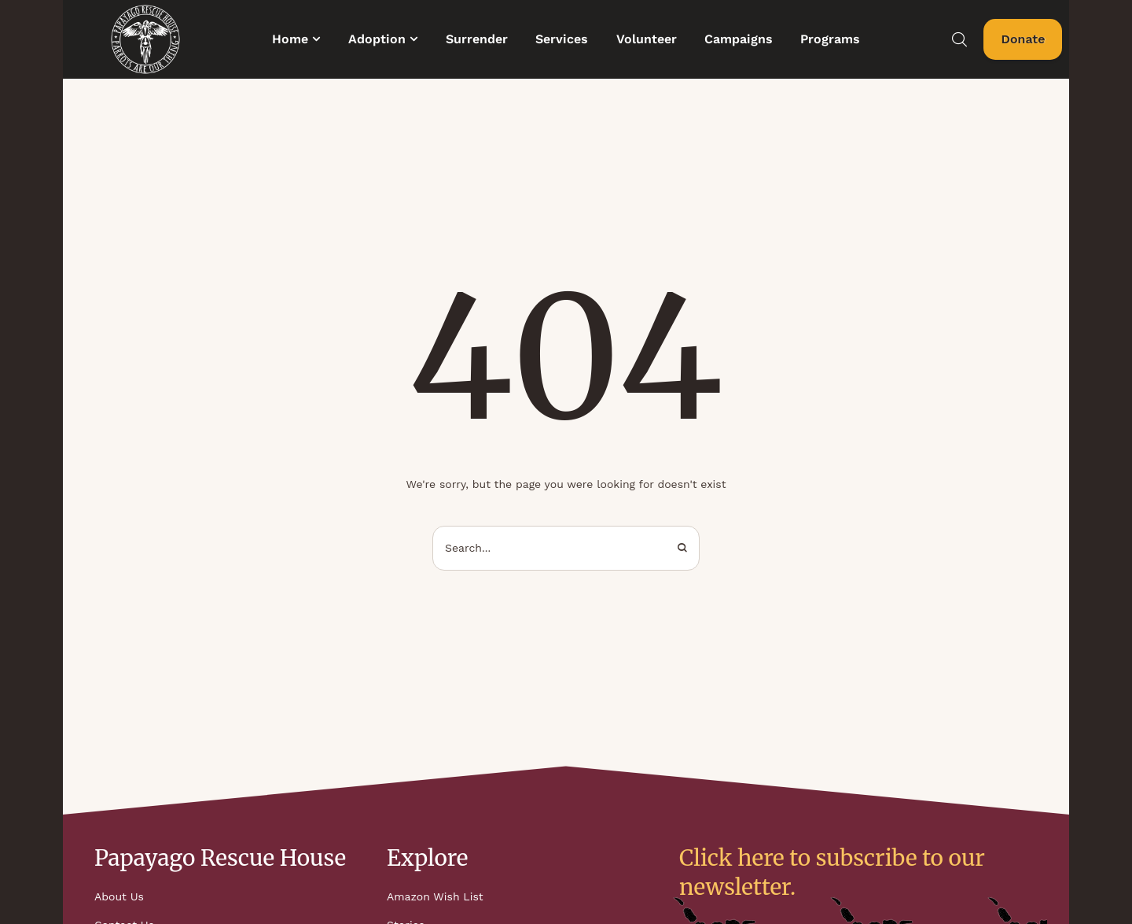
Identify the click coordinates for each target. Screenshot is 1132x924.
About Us (119, 896)
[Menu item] (296, 39)
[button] (316, 39)
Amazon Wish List (435, 896)
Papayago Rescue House (220, 858)
